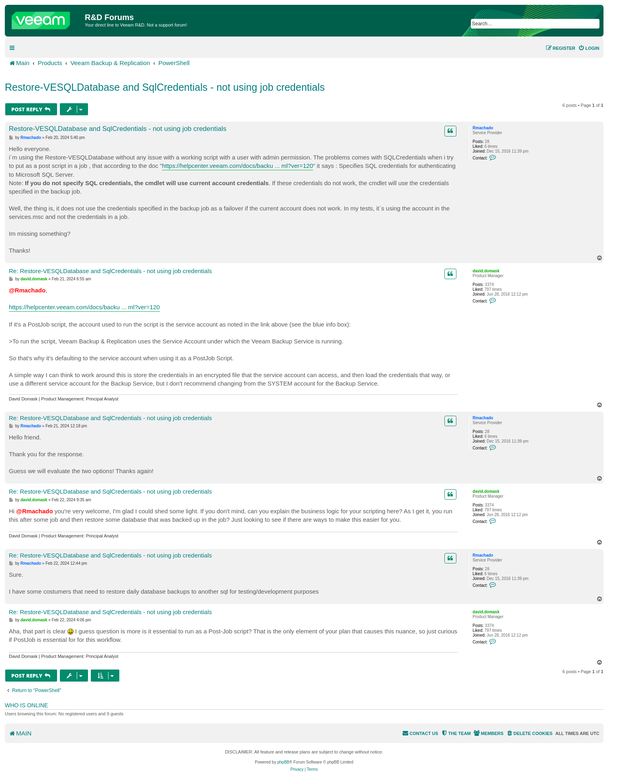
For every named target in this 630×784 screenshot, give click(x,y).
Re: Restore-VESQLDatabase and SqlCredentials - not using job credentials (110, 270)
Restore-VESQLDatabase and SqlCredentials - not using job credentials (165, 87)
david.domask (485, 271)
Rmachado (482, 128)
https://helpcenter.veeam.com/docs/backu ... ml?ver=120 (237, 165)
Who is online (26, 705)
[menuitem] (588, 48)
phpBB (283, 762)
